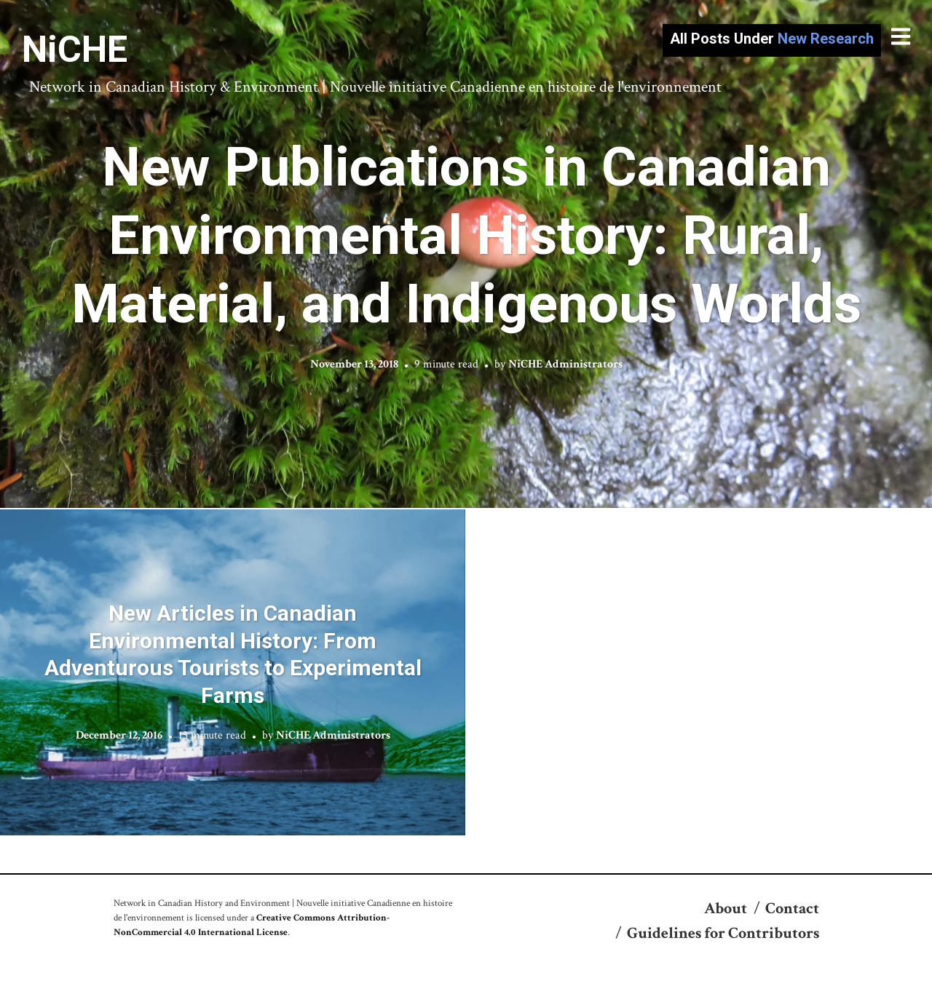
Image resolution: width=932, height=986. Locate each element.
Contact (792, 908)
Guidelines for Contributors (723, 933)
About (725, 908)
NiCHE (74, 49)
